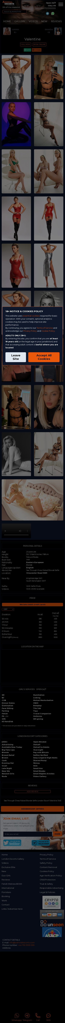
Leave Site (15, 357)
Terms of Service (45, 328)
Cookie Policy (48, 331)
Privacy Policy (30, 331)
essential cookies (31, 316)
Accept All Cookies (44, 357)
